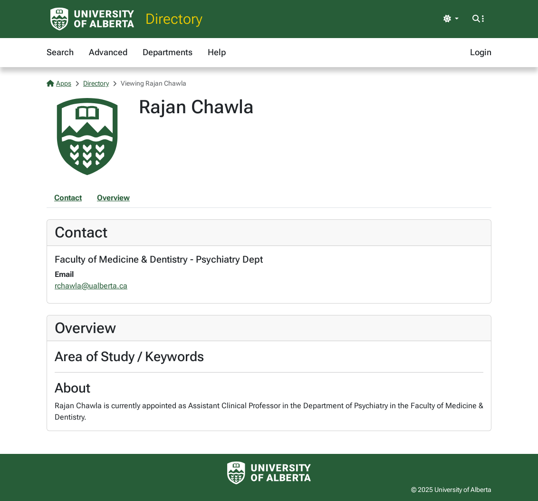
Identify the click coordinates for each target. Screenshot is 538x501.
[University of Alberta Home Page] (92, 19)
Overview (113, 197)
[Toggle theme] (451, 19)
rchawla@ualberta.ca (91, 285)
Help (217, 52)
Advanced (108, 52)
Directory (173, 18)
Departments (167, 52)
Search (60, 52)
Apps (59, 83)
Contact (68, 197)
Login (480, 52)
